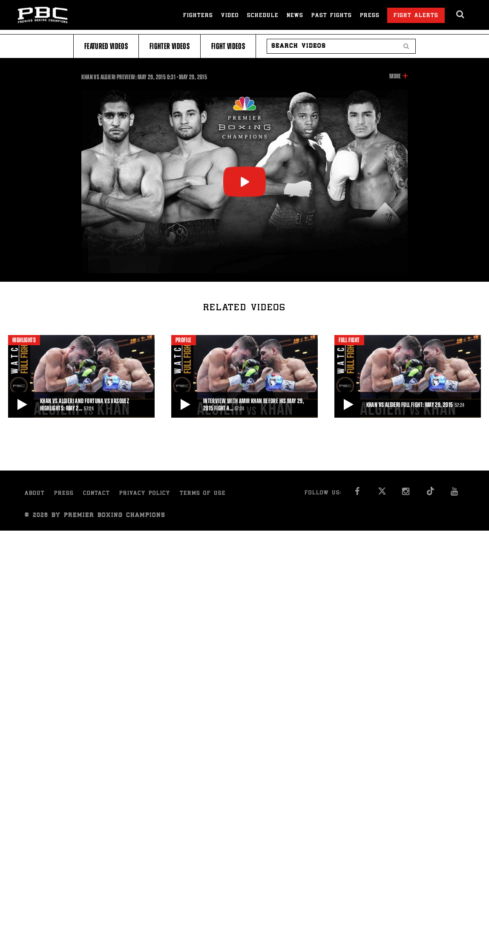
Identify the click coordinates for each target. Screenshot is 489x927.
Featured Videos (106, 46)
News (295, 16)
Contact (96, 494)
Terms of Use (203, 494)
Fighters (198, 16)
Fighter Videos (170, 46)
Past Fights (331, 16)
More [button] (395, 76)
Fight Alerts (416, 16)
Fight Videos (228, 46)
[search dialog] (460, 14)
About (35, 494)
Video (230, 16)
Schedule (263, 16)
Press (370, 16)
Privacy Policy (144, 494)
